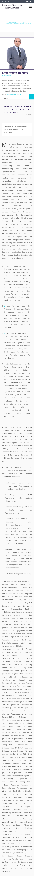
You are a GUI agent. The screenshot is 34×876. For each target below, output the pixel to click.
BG (27, 1)
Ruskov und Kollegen (12, 22)
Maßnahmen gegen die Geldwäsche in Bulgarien (18, 24)
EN (30, 1)
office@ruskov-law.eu (14, 95)
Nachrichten (24, 22)
